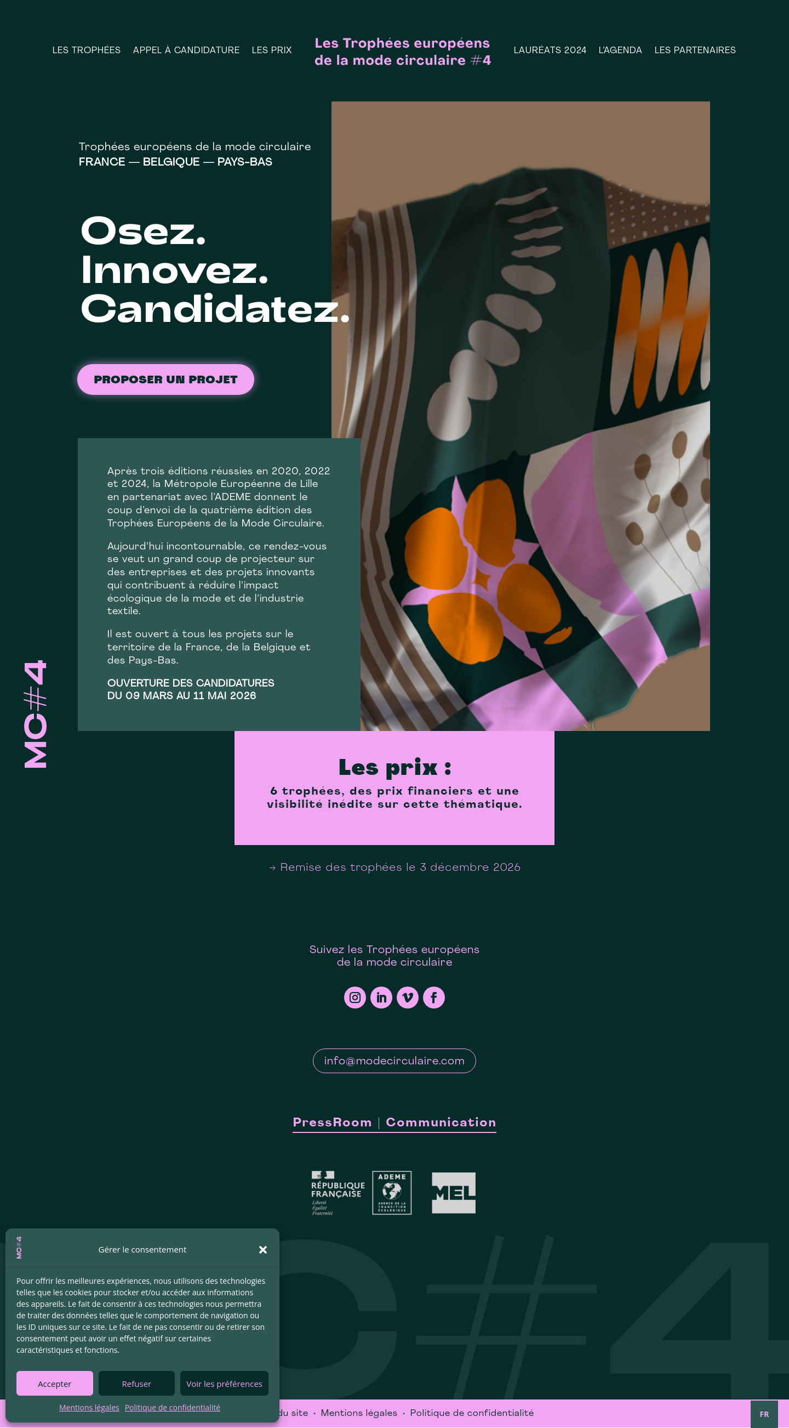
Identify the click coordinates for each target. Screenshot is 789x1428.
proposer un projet (166, 381)
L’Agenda (621, 51)
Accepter (54, 1383)
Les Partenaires (695, 51)
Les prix (272, 51)
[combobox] (764, 1414)
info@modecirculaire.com (394, 1062)
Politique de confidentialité (172, 1407)
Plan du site (281, 1414)
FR (764, 1414)
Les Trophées (87, 51)
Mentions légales (89, 1407)
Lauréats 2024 (550, 51)
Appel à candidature (186, 51)
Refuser (137, 1383)
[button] (263, 1249)
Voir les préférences (224, 1383)
